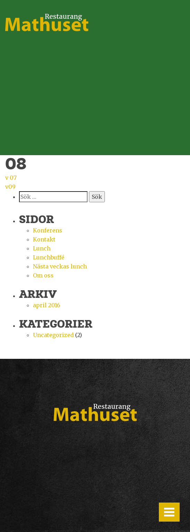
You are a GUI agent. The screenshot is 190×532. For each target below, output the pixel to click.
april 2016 (46, 305)
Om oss (43, 275)
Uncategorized (53, 334)
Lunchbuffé (48, 257)
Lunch (42, 248)
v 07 (11, 177)
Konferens (47, 230)
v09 (10, 186)
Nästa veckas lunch (60, 266)
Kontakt (44, 239)
